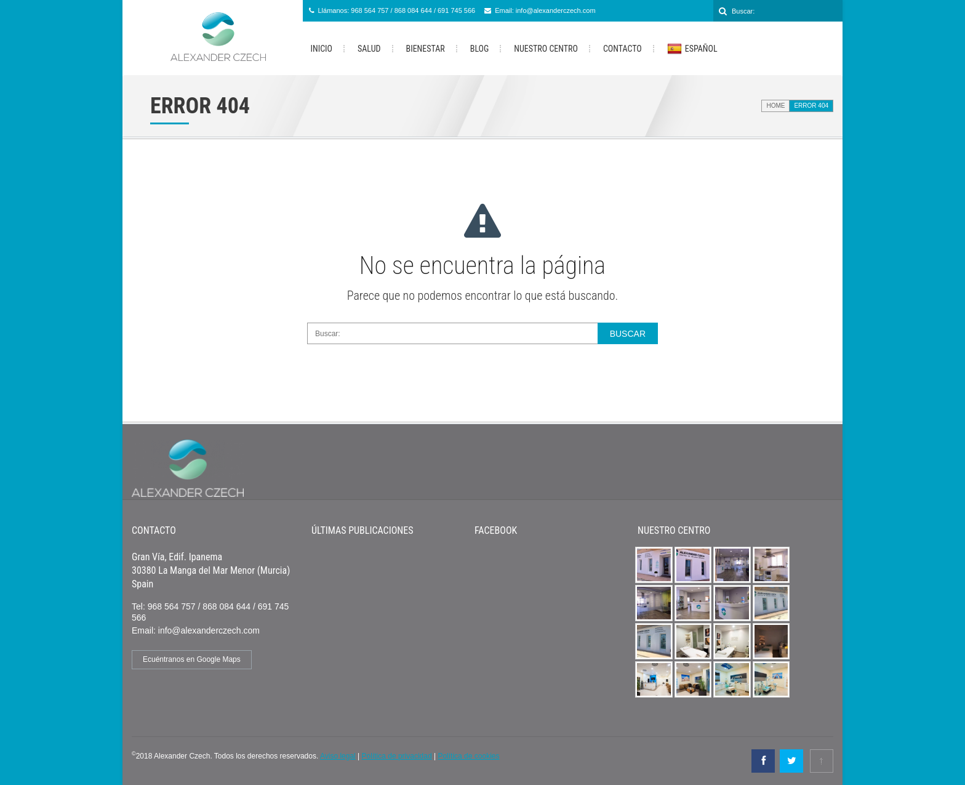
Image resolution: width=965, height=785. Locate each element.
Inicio (322, 49)
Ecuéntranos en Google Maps (192, 659)
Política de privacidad (397, 756)
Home (775, 105)
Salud (369, 49)
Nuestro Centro (546, 49)
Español (692, 49)
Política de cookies (468, 756)
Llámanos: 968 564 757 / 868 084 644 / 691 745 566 (397, 10)
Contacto (622, 49)
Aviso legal (338, 756)
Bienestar (425, 49)
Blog (479, 49)
